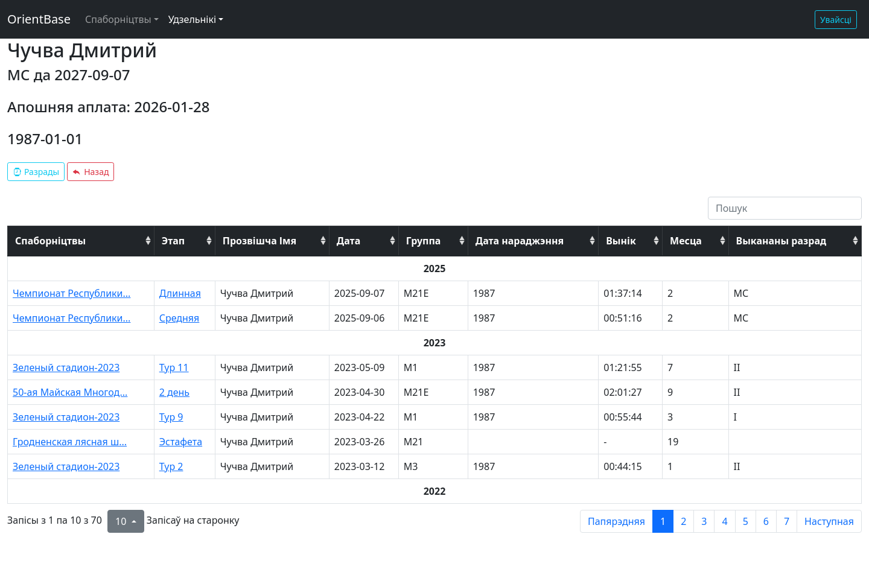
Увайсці (835, 19)
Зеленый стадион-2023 (66, 367)
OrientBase (39, 19)
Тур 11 (174, 367)
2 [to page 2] (683, 521)
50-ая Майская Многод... (70, 392)
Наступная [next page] (829, 521)
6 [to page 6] (766, 521)
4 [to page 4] (724, 521)
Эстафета (180, 441)
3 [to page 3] (704, 521)
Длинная (180, 293)
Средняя (179, 318)
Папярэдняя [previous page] (616, 521)
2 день (174, 392)
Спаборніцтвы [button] (118, 19)
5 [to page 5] (745, 521)
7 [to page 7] (786, 521)
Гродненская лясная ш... (70, 441)
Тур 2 (171, 466)
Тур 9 (171, 417)
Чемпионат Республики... (71, 293)
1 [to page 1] (663, 521)
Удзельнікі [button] (192, 19)
